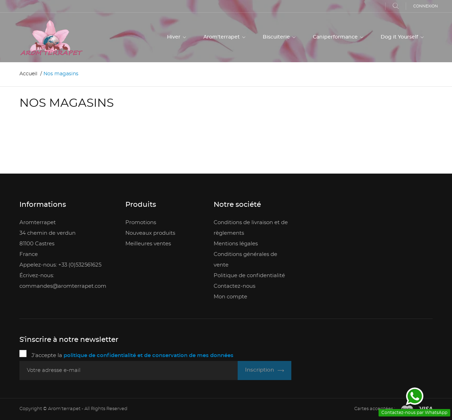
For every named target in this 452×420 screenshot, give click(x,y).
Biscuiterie (277, 37)
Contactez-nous (234, 286)
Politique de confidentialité (249, 275)
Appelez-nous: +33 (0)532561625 (60, 265)
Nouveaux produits (150, 233)
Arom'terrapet (222, 37)
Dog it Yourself (400, 37)
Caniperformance (336, 37)
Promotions (140, 222)
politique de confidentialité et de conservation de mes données (148, 355)
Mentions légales (236, 243)
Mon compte (230, 296)
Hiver (174, 37)
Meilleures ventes (148, 243)
